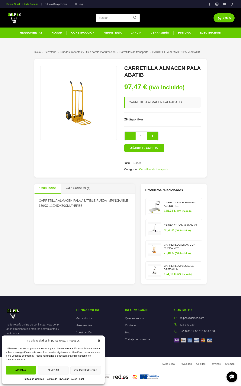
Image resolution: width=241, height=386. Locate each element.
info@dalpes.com (56, 4)
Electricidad (210, 32)
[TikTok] (232, 4)
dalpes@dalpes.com (192, 317)
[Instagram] (217, 4)
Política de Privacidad (57, 379)
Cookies (200, 363)
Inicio (37, 52)
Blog (78, 4)
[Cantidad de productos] (141, 136)
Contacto (130, 325)
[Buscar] (135, 18)
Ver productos (84, 318)
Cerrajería (159, 32)
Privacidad (186, 363)
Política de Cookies (33, 379)
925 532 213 (187, 324)
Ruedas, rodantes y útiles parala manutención (88, 52)
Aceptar (21, 370)
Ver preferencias (85, 370)
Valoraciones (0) (78, 188)
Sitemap (230, 363)
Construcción (83, 32)
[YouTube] (224, 4)
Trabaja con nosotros (137, 339)
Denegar (53, 370)
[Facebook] (209, 4)
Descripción (48, 188)
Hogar (57, 32)
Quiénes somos (134, 318)
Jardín (136, 32)
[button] (99, 340)
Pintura (184, 32)
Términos (215, 363)
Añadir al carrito (144, 148)
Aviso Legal (77, 379)
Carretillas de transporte (133, 52)
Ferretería (113, 32)
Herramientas (31, 32)
